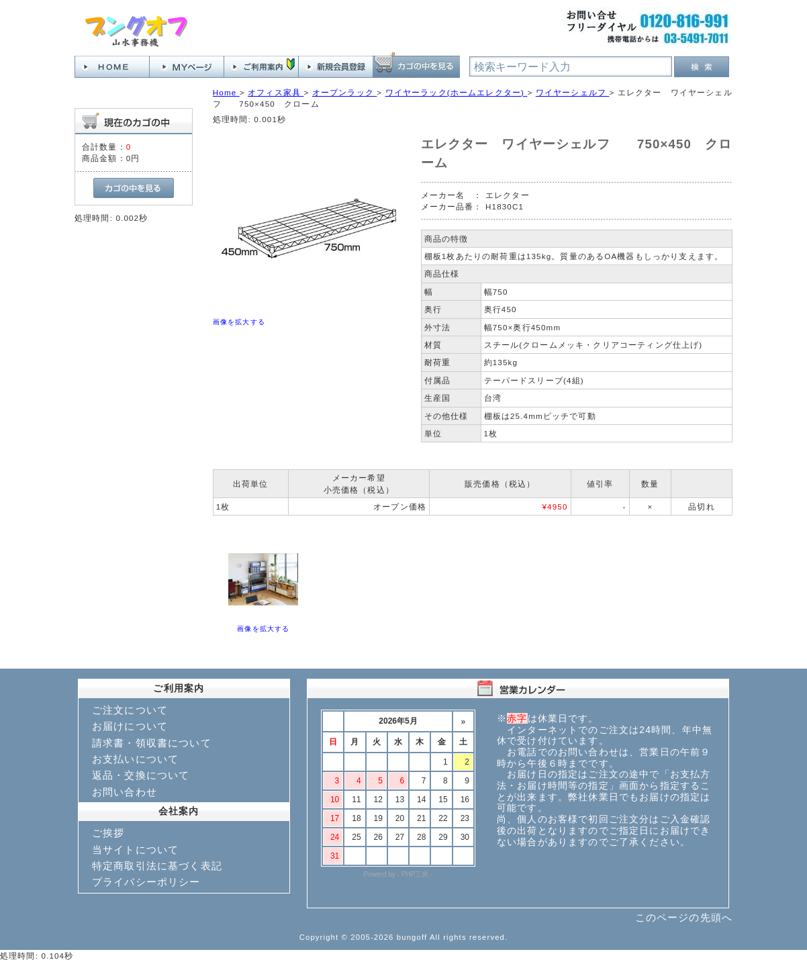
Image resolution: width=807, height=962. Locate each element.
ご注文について (130, 710)
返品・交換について (140, 775)
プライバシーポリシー (146, 881)
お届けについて (130, 726)
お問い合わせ (124, 792)
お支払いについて (135, 759)
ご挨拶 (108, 832)
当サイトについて (135, 849)
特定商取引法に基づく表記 (157, 865)
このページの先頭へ (683, 917)
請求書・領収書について (151, 743)
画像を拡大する (239, 322)
